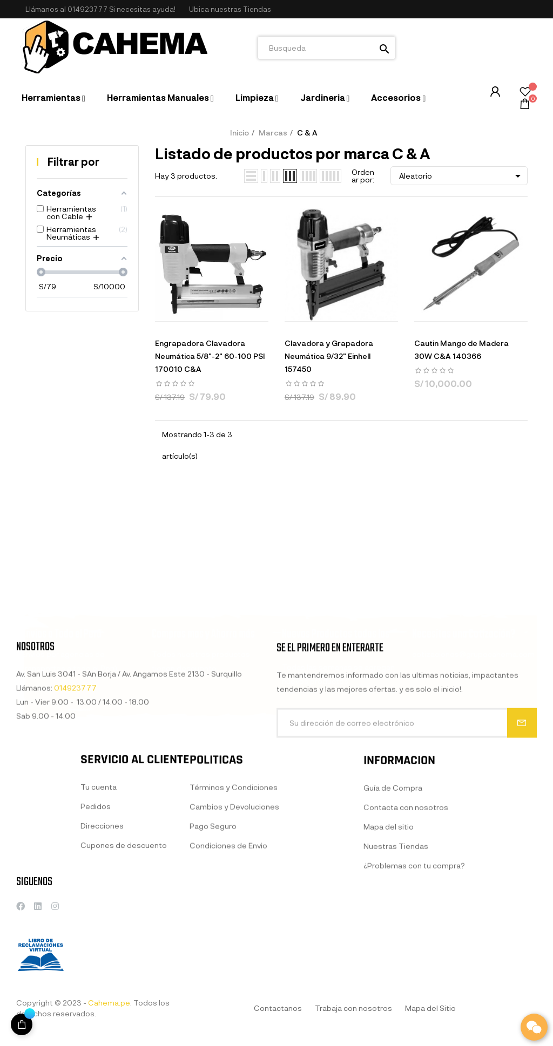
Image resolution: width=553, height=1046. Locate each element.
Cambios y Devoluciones (234, 903)
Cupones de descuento (123, 935)
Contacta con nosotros (405, 915)
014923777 (87, 9)
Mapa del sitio (388, 935)
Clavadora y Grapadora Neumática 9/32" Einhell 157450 (329, 355)
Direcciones (102, 915)
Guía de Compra (392, 896)
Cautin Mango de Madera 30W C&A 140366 (461, 349)
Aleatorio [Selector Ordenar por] (461, 175)
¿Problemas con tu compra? (414, 974)
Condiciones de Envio (228, 942)
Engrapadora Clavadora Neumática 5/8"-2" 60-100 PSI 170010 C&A (210, 355)
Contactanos (278, 1008)
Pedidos (95, 896)
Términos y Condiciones (234, 883)
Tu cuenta (98, 876)
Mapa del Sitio (430, 1008)
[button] (230, 9)
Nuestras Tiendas (395, 954)
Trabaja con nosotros (353, 1008)
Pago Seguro (213, 922)
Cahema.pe (109, 1002)
